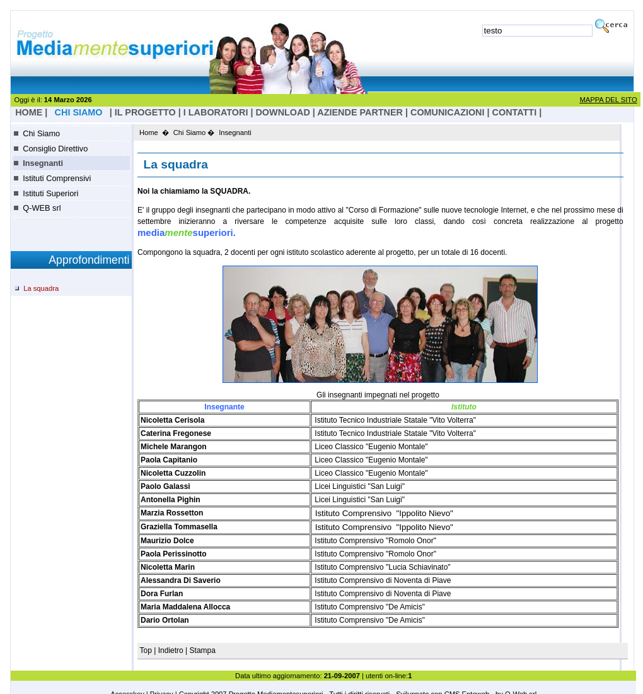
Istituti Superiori (50, 193)
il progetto (145, 112)
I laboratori (215, 112)
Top (147, 650)
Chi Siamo (41, 133)
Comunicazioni (447, 112)
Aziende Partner (360, 112)
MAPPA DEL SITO (608, 99)
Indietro (170, 650)
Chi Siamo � (194, 132)
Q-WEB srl (42, 208)
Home (148, 132)
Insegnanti (43, 163)
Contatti (514, 112)
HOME (28, 112)
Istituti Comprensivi (57, 178)
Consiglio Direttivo (55, 148)
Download (282, 112)
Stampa (203, 650)
